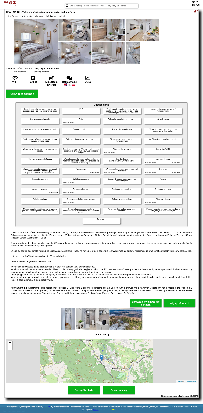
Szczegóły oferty (84, 390)
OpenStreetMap (190, 381)
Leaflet (179, 381)
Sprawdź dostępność (22, 94)
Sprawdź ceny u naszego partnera (146, 303)
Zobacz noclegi (119, 390)
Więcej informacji (179, 303)
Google (47, 407)
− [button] (10, 347)
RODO (95, 410)
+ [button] (10, 343)
